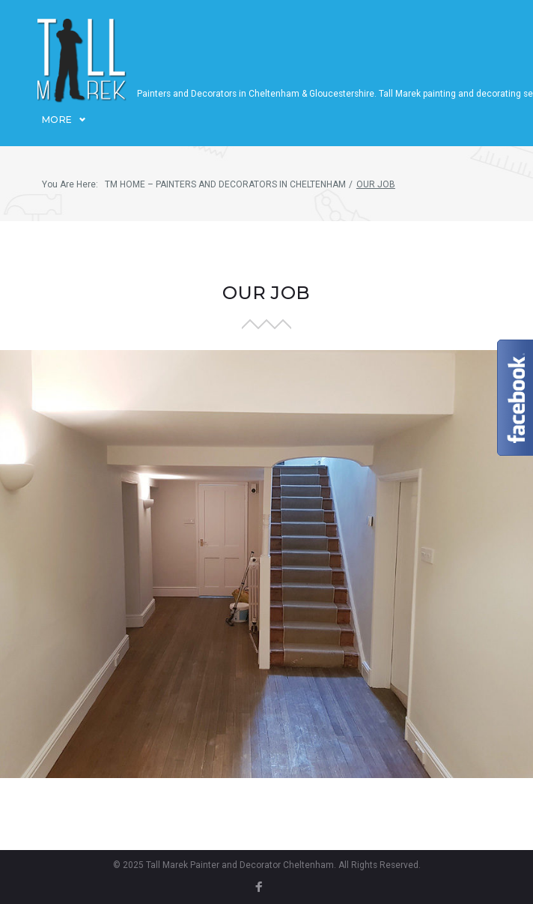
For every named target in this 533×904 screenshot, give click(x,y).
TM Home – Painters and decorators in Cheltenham (225, 197)
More (57, 131)
